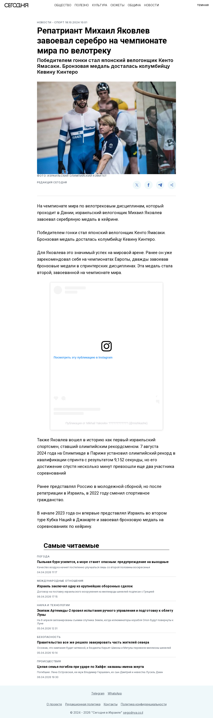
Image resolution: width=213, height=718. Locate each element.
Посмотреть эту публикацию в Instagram (83, 357)
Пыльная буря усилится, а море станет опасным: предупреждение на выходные (103, 562)
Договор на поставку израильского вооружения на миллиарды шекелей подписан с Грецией (95, 591)
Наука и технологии (53, 605)
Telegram (97, 693)
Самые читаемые (71, 545)
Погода (43, 556)
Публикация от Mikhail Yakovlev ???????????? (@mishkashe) (107, 423)
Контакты (111, 704)
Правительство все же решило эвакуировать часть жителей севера (93, 642)
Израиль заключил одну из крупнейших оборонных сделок (85, 586)
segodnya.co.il (133, 712)
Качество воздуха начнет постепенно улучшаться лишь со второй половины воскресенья (93, 567)
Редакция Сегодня (52, 182)
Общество (62, 5)
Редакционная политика (82, 704)
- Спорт (58, 22)
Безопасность (49, 637)
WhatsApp (115, 693)
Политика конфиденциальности (144, 704)
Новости (151, 5)
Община (134, 5)
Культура (99, 5)
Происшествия (49, 661)
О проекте (54, 704)
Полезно (82, 5)
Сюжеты (117, 5)
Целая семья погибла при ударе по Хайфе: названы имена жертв (90, 667)
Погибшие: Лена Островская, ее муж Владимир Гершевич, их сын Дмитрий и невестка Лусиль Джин (100, 672)
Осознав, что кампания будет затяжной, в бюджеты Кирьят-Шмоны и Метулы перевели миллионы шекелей (104, 647)
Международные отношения (60, 580)
